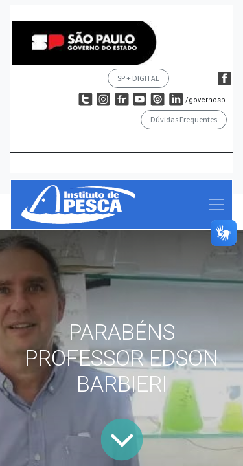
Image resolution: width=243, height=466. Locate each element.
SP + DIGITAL (138, 78)
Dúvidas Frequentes (183, 119)
